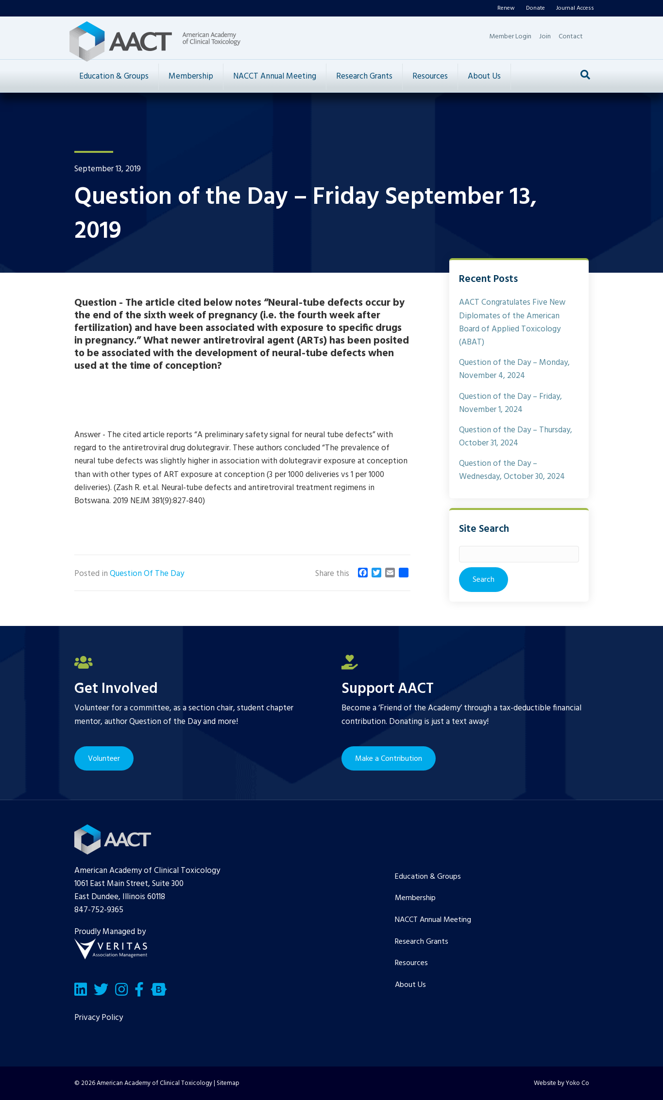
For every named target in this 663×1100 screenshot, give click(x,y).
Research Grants (364, 76)
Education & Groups (114, 76)
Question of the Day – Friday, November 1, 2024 (510, 403)
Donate (535, 8)
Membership (191, 76)
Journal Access (575, 8)
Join (545, 36)
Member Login (510, 36)
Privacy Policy (98, 1017)
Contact (571, 36)
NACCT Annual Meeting (274, 76)
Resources (430, 76)
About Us (484, 76)
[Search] (585, 74)
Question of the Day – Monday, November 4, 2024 (514, 369)
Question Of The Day (147, 573)
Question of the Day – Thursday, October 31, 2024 (515, 437)
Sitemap (228, 1083)
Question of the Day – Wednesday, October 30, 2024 (512, 470)
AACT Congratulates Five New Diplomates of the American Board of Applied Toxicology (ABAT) (512, 322)
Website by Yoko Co (561, 1083)
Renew (506, 8)
